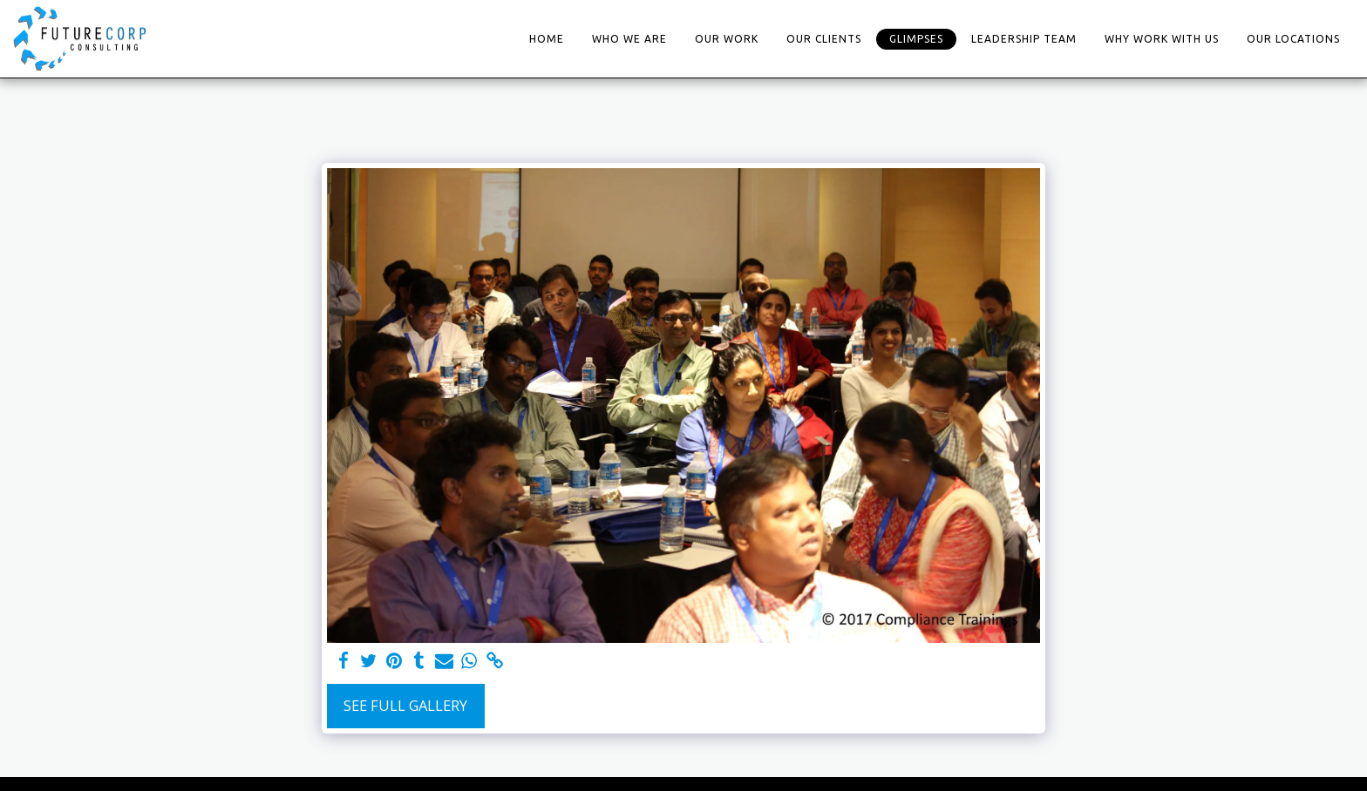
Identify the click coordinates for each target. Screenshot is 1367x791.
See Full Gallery (405, 705)
